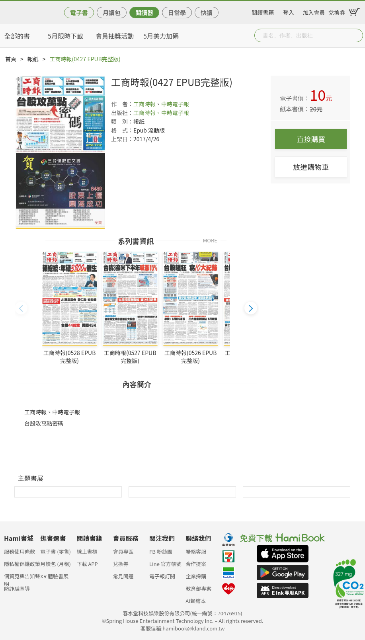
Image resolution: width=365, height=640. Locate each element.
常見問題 (123, 576)
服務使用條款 (19, 551)
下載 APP (87, 564)
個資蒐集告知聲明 (22, 578)
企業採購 (195, 576)
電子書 (79, 12)
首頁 (10, 59)
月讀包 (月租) (55, 564)
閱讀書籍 (263, 11)
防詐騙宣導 (17, 588)
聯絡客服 (195, 551)
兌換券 (336, 11)
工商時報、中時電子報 (161, 113)
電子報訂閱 (162, 576)
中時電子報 (175, 104)
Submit (356, 35)
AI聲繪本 (195, 601)
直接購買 (311, 139)
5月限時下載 (65, 36)
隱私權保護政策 (22, 564)
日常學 (177, 12)
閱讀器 (144, 12)
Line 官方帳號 (165, 564)
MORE (210, 240)
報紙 (33, 59)
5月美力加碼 (161, 36)
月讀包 (112, 12)
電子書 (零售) (55, 551)
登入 (288, 11)
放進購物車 (311, 167)
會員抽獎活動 (115, 36)
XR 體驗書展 (54, 576)
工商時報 (144, 104)
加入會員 (314, 11)
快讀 (207, 12)
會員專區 (123, 551)
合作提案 (195, 564)
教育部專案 (198, 588)
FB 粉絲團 (160, 551)
